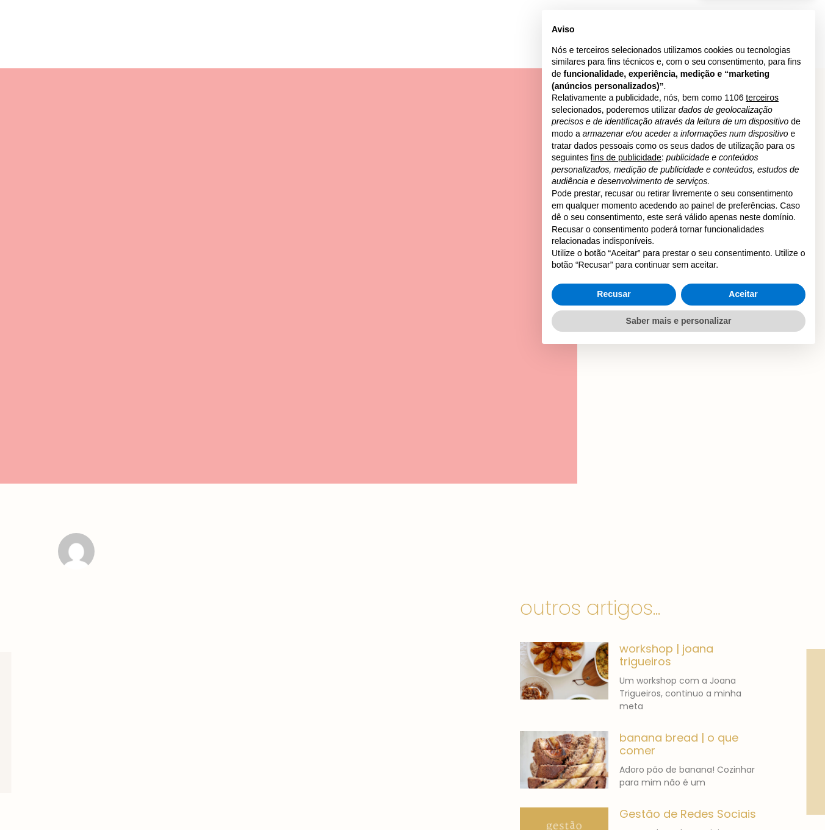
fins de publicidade (626, 634)
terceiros (762, 574)
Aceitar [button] (743, 770)
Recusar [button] (613, 770)
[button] (699, 24)
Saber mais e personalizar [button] (679, 796)
